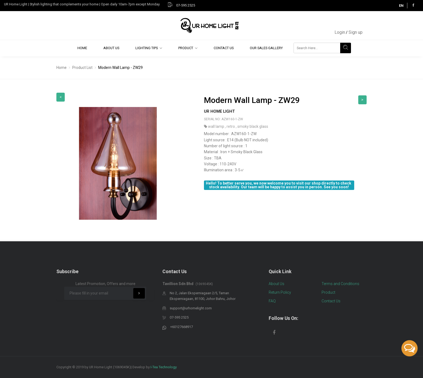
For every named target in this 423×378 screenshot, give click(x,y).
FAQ (272, 301)
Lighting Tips (146, 48)
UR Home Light (219, 111)
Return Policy (280, 292)
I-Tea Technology (164, 367)
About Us (111, 48)
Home (82, 48)
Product (185, 48)
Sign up (356, 32)
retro (231, 126)
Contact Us (224, 48)
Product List (82, 67)
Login (340, 32)
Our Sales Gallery (266, 48)
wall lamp (216, 126)
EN (401, 6)
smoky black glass (252, 126)
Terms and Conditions (340, 284)
